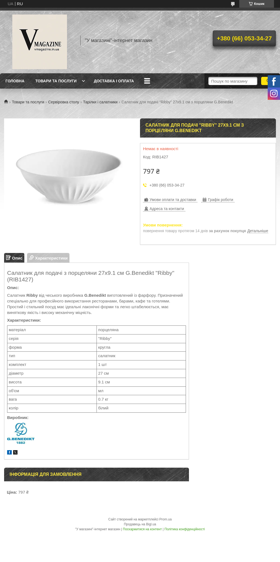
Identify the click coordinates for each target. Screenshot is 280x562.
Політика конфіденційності (185, 529)
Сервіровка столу (63, 102)
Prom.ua (165, 519)
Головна (14, 81)
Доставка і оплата (114, 81)
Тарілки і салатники (100, 102)
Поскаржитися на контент (142, 529)
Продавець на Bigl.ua (140, 524)
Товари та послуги (56, 81)
